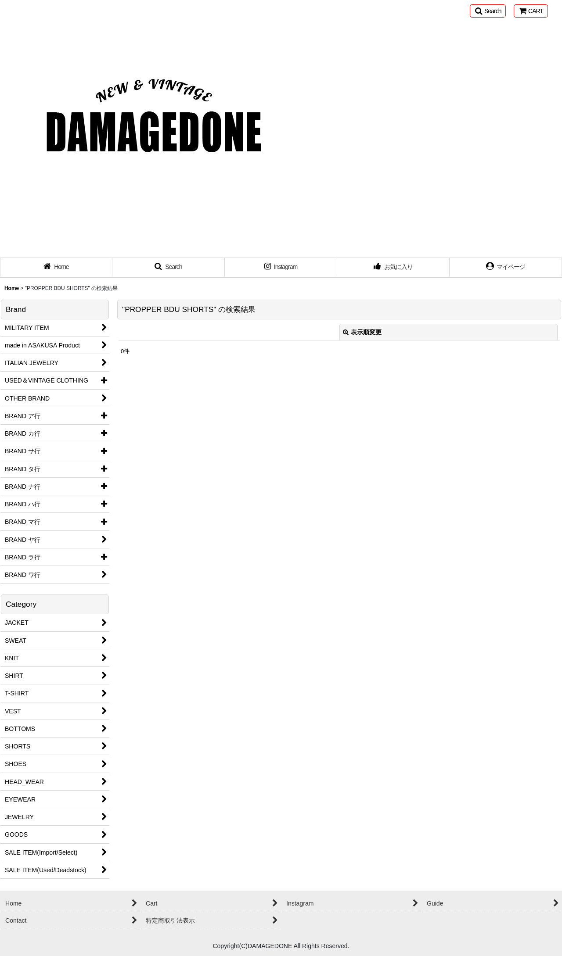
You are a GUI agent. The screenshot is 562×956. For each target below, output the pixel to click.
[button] (488, 11)
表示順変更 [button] (362, 332)
